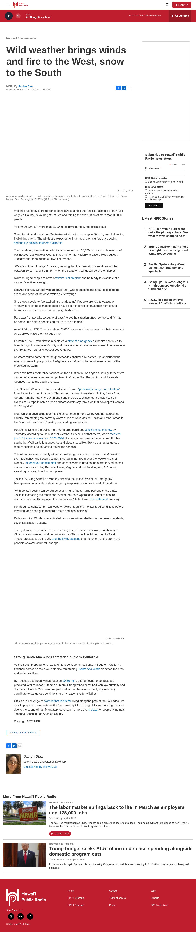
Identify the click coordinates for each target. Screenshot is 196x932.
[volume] (18, 16)
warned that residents (57, 701)
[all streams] (180, 16)
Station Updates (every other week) (165, 182)
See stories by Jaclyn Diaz (40, 767)
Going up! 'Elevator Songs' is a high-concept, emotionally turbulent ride (168, 285)
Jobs (153, 891)
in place (93, 709)
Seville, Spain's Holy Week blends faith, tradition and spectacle (166, 268)
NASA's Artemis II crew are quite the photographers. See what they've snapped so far (168, 232)
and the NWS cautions (66, 538)
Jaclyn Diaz (26, 86)
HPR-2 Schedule (76, 905)
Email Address (153, 168)
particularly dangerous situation (99, 389)
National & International (21, 38)
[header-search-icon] (167, 4)
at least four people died (41, 462)
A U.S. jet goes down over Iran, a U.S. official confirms (167, 301)
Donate (183, 5)
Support (155, 898)
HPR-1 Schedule (76, 898)
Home (71, 891)
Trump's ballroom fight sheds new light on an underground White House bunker (168, 250)
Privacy (113, 905)
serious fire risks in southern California (38, 242)
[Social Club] (166, 120)
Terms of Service (117, 898)
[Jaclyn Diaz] (13, 764)
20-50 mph (69, 680)
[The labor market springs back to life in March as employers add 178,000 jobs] (24, 813)
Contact (113, 891)
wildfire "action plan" (68, 278)
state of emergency (80, 341)
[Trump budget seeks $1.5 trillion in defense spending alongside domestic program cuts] (24, 854)
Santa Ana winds (89, 669)
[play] (8, 16)
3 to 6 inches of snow (98, 429)
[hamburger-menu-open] (8, 5)
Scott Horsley (55, 818)
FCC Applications (159, 905)
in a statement (99, 499)
